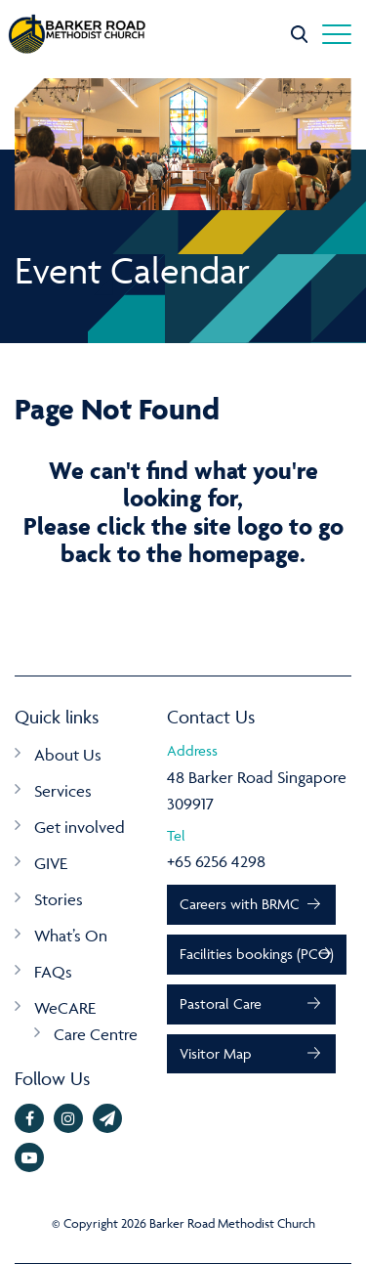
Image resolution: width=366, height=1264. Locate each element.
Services (63, 791)
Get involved (79, 827)
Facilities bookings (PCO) (257, 953)
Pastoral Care (221, 1003)
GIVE (50, 863)
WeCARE (65, 1008)
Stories (58, 899)
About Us (68, 754)
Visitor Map (215, 1053)
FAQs (53, 971)
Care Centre (96, 1034)
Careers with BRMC (240, 903)
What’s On (70, 935)
